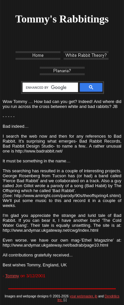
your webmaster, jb (83, 296)
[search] (49, 87)
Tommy (12, 275)
